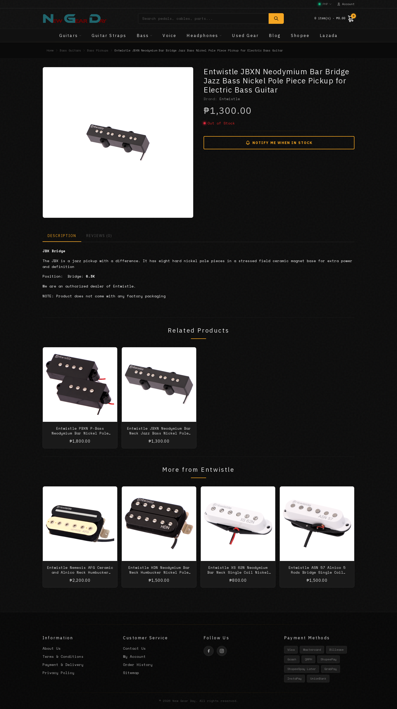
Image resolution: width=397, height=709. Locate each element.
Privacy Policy (58, 672)
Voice (169, 35)
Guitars (70, 35)
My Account (134, 656)
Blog (275, 35)
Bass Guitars (70, 50)
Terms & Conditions (63, 656)
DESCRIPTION (62, 235)
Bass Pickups (97, 50)
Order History (138, 664)
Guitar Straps (109, 35)
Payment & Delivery (63, 664)
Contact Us (134, 648)
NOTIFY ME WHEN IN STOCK (279, 142)
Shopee (300, 35)
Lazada (329, 35)
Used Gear (245, 35)
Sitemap (131, 672)
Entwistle (230, 98)
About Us (52, 648)
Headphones (204, 35)
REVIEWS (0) (99, 235)
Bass (145, 35)
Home (50, 50)
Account (345, 4)
